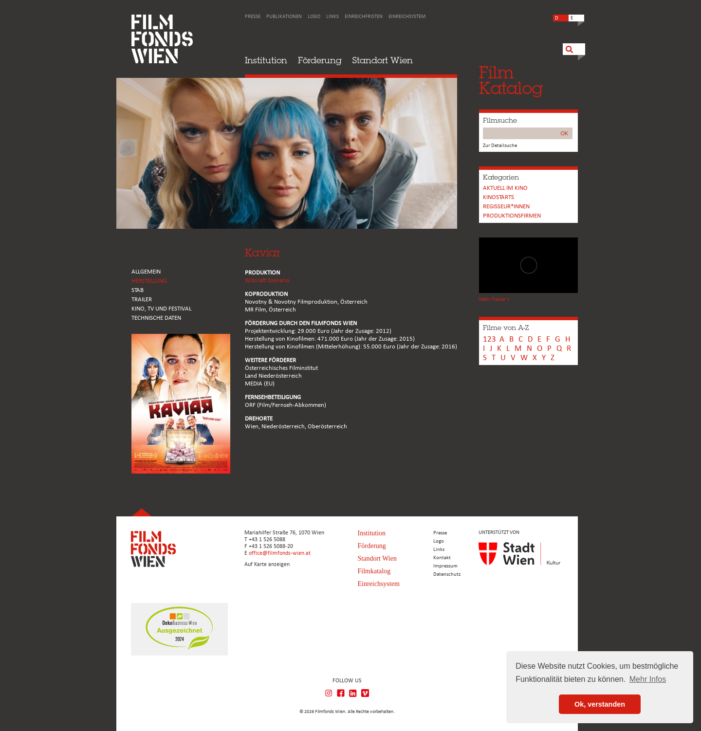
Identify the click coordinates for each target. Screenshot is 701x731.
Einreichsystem (406, 16)
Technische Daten (156, 318)
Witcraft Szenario (267, 280)
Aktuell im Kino (505, 188)
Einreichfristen (364, 16)
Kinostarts (498, 197)
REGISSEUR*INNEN (506, 206)
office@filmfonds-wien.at (280, 553)
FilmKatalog (511, 80)
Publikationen (284, 16)
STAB (137, 290)
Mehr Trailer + (494, 299)
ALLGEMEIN (146, 272)
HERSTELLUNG (149, 281)
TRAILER (141, 299)
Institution (266, 60)
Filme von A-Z (506, 327)
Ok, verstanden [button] (599, 704)
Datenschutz (447, 574)
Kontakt (442, 558)
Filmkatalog (374, 571)
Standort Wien (382, 60)
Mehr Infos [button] (647, 679)
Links (332, 16)
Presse (252, 16)
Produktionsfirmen (512, 216)
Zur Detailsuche (500, 145)
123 (489, 339)
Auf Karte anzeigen (267, 564)
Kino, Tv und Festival (161, 309)
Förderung (320, 60)
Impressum (445, 566)
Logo (314, 16)
